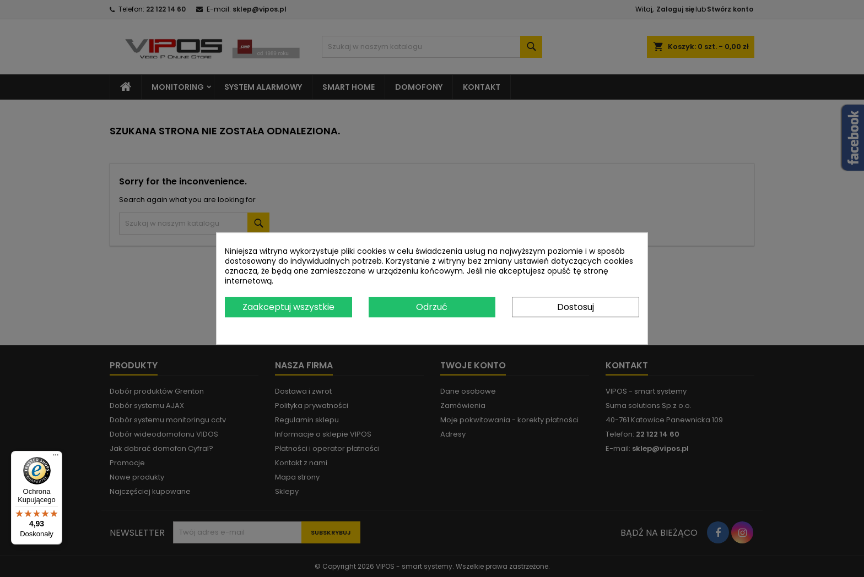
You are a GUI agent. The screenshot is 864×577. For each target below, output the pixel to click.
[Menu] (55, 457)
